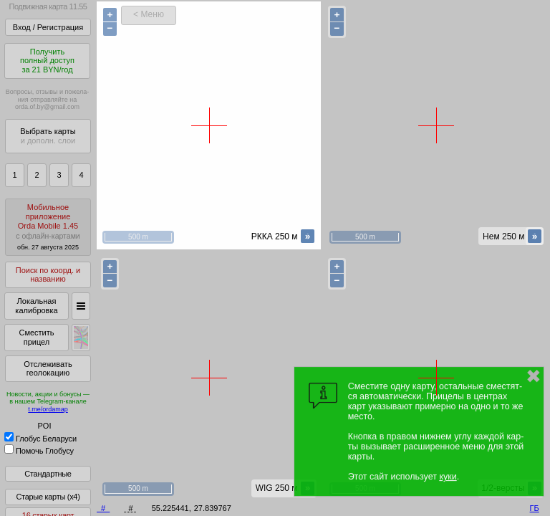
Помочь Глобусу (39, 450)
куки (447, 477)
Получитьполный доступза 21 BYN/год (47, 60)
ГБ (534, 508)
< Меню (148, 14)
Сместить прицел (36, 337)
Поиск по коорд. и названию (48, 275)
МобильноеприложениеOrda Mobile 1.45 (48, 227)
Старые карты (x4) (47, 496)
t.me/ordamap (48, 409)
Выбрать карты (47, 136)
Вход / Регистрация (48, 27)
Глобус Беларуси (40, 438)
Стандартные (47, 473)
